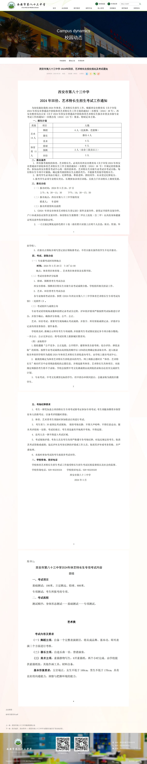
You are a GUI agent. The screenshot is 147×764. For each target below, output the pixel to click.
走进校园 (65, 8)
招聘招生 (137, 8)
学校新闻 (63, 61)
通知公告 (72, 61)
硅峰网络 (138, 761)
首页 (54, 8)
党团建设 (113, 8)
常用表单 (81, 61)
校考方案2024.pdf (12, 714)
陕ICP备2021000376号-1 (33, 761)
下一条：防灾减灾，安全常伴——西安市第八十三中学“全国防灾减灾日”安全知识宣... (35, 728)
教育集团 (125, 8)
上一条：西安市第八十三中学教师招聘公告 (20, 725)
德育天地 (89, 8)
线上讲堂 (101, 8)
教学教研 (77, 8)
